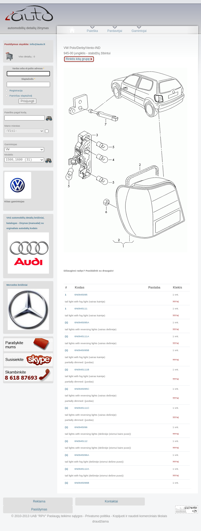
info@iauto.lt (37, 44)
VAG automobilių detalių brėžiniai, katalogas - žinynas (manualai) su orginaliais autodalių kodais (25, 223)
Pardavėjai (114, 31)
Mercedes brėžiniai (17, 285)
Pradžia (72, 31)
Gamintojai (138, 31)
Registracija (16, 90)
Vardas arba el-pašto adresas (28, 68)
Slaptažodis (28, 79)
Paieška (92, 31)
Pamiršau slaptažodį (21, 95)
